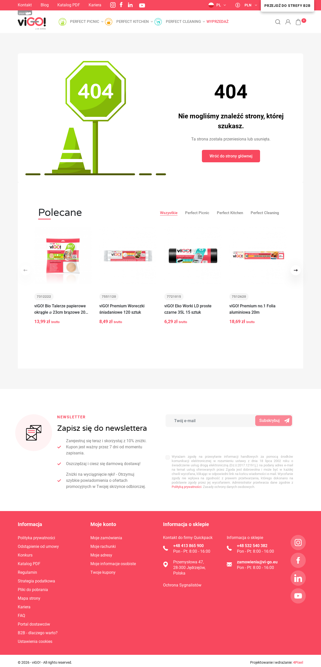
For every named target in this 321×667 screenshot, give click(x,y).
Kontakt (25, 5)
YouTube (142, 5)
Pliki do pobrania (33, 586)
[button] (295, 19)
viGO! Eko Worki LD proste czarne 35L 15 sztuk (188, 309)
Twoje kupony (103, 569)
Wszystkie (169, 213)
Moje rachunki (103, 543)
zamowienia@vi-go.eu (257, 558)
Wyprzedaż (217, 22)
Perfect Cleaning (265, 213)
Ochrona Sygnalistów (182, 581)
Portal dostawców (34, 620)
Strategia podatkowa (36, 577)
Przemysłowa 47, (188, 558)
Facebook (121, 4)
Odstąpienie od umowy (38, 543)
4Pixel (298, 659)
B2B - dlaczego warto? (38, 629)
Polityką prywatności (186, 467)
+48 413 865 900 (188, 542)
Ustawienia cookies (35, 638)
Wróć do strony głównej (231, 156)
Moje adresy (101, 551)
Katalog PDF (68, 5)
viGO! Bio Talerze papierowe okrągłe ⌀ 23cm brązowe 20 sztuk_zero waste (60, 309)
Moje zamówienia (106, 534)
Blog (45, 5)
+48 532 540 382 (252, 542)
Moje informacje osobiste (113, 560)
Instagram (113, 5)
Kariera (95, 5)
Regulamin (27, 569)
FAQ (21, 612)
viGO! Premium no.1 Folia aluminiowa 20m (252, 309)
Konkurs (25, 551)
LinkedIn (130, 5)
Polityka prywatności (36, 534)
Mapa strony (29, 595)
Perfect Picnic (197, 213)
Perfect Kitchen (230, 213)
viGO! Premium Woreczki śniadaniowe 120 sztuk (122, 309)
